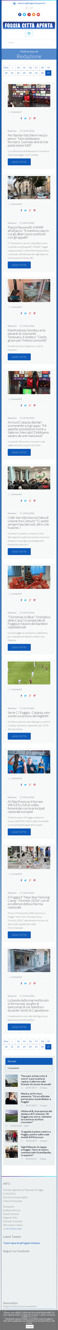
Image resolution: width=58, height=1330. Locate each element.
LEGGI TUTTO (19, 162)
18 (42, 67)
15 (24, 67)
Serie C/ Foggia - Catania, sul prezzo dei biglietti (29, 714)
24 (30, 73)
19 (48, 67)
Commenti (13, 1067)
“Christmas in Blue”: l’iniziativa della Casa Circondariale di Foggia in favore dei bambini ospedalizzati (29, 622)
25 (36, 73)
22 (18, 73)
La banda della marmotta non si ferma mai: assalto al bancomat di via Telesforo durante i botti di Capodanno (28, 1005)
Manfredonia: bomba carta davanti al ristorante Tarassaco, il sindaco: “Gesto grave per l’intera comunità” (27, 335)
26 (42, 73)
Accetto (29, 1326)
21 (12, 73)
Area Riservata (12, 1228)
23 (24, 73)
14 (18, 67)
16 (30, 67)
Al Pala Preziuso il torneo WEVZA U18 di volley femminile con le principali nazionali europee (26, 806)
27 (48, 73)
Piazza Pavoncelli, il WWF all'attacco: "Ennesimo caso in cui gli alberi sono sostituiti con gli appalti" (28, 232)
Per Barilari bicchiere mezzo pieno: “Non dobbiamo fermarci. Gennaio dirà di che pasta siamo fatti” (28, 140)
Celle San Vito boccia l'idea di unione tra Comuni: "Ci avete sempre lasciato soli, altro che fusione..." (28, 522)
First (6, 67)
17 (36, 67)
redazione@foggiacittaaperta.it (29, 3)
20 (6, 73)
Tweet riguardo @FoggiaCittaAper (21, 1242)
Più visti (12, 1061)
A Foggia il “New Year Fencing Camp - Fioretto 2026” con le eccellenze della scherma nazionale (29, 902)
